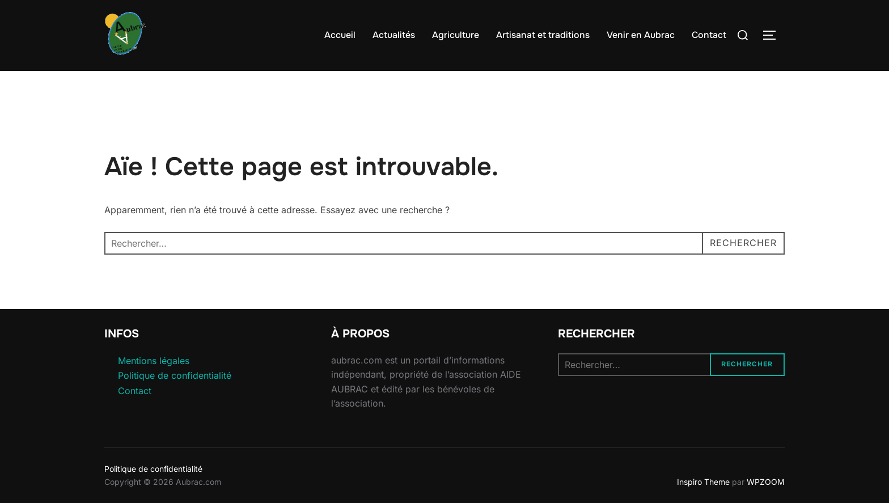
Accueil (339, 35)
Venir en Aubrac (641, 35)
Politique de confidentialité (174, 375)
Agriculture (455, 35)
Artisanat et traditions (543, 35)
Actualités (393, 35)
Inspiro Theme (703, 482)
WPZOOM (766, 482)
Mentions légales (153, 360)
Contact (709, 35)
